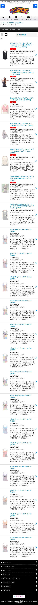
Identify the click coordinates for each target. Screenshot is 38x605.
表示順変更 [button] (21, 35)
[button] (3, 6)
